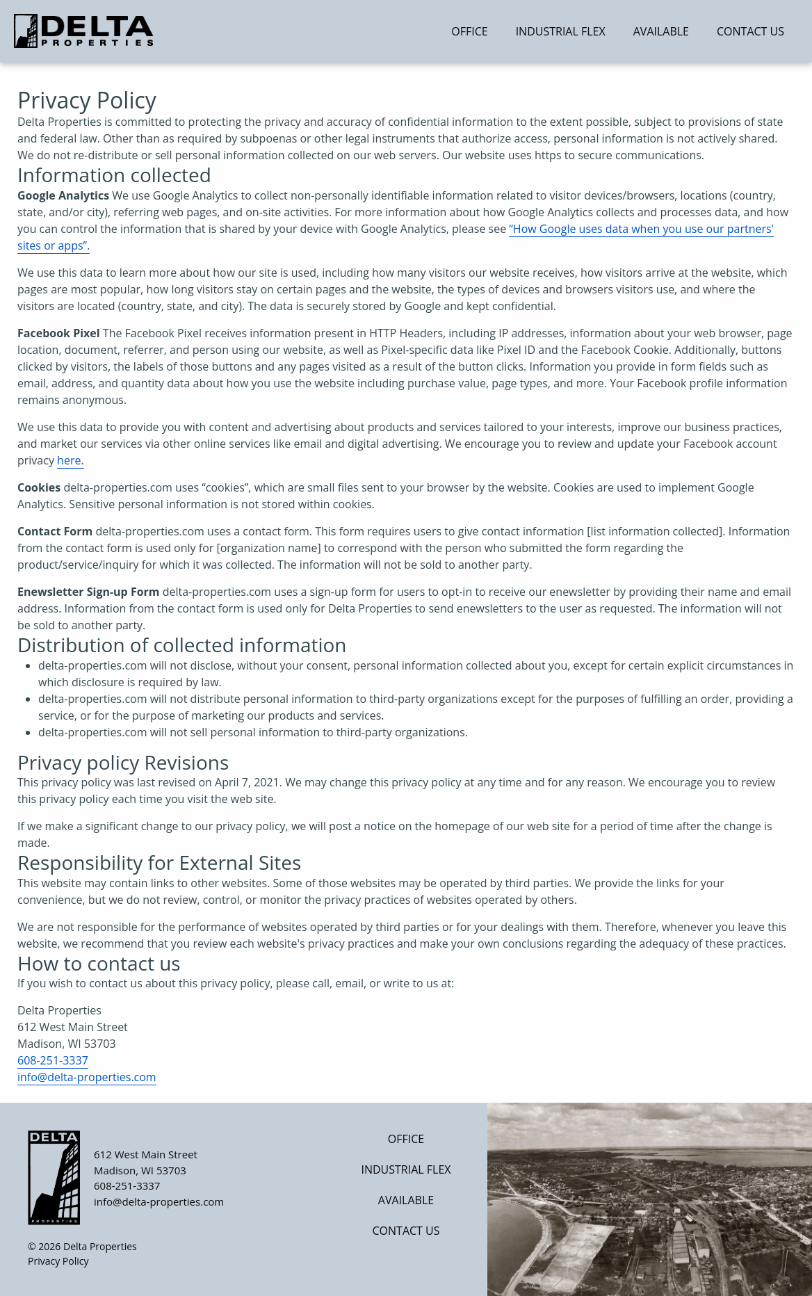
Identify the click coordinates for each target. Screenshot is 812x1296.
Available (661, 31)
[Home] (112, 31)
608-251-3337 (52, 1060)
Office (469, 31)
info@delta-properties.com (86, 1077)
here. (70, 460)
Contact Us (750, 31)
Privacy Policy (58, 1260)
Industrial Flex (561, 31)
